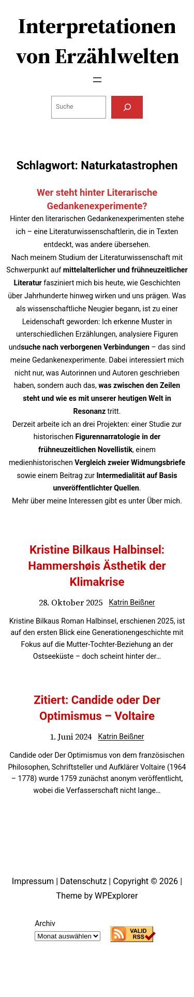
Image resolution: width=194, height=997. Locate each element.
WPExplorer (116, 896)
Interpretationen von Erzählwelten (97, 41)
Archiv (45, 923)
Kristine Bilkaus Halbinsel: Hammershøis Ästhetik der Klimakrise (97, 565)
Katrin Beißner (132, 602)
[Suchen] (126, 107)
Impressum (33, 881)
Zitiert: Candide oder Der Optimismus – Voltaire (97, 708)
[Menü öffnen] (97, 80)
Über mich (163, 501)
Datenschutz (83, 881)
